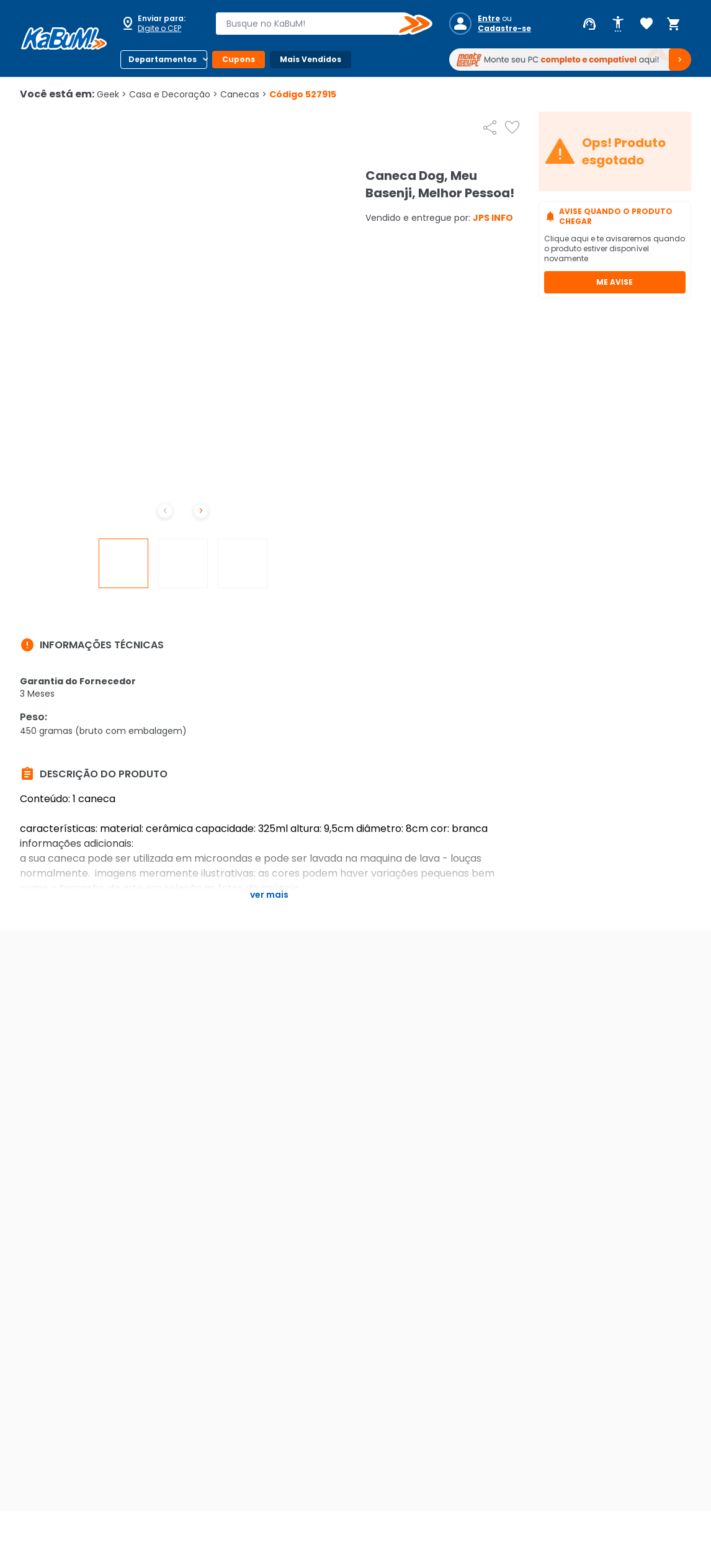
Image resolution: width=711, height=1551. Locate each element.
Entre (489, 19)
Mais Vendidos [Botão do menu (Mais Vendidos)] (310, 59)
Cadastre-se (504, 29)
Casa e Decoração (173, 94)
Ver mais (269, 894)
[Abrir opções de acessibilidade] (618, 24)
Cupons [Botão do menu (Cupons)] (238, 59)
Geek (112, 94)
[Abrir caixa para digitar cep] (160, 24)
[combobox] (315, 23)
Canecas (243, 94)
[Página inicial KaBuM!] (64, 38)
